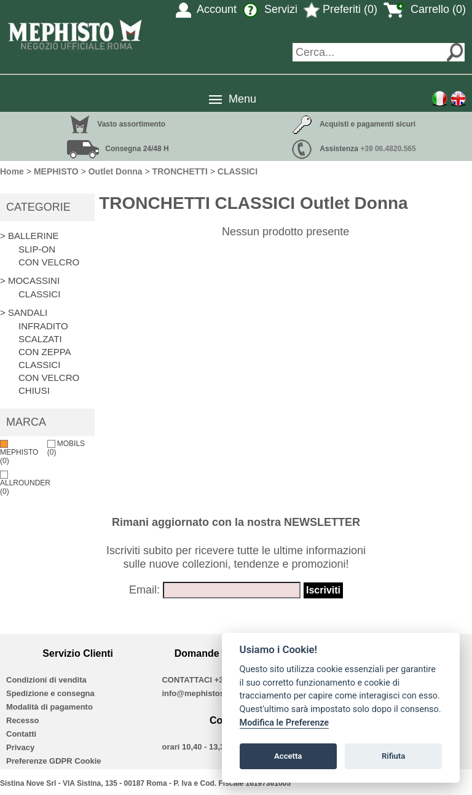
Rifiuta (393, 756)
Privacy (20, 747)
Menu (242, 99)
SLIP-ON (36, 249)
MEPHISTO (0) (19, 452)
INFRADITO (43, 326)
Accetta (288, 756)
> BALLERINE (29, 235)
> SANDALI (23, 312)
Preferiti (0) (340, 9)
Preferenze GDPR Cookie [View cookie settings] (53, 761)
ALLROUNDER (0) (25, 483)
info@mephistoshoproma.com (219, 693)
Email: (144, 590)
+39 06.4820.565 (387, 148)
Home (12, 171)
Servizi (270, 9)
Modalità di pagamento (49, 706)
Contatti (21, 733)
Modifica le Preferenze (284, 723)
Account (206, 9)
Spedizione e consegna (50, 693)
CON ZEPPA (44, 352)
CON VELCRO (48, 262)
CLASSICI (39, 294)
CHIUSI (34, 390)
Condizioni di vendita (46, 679)
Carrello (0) (425, 9)
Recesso (22, 720)
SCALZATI (40, 339)
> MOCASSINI (30, 280)
